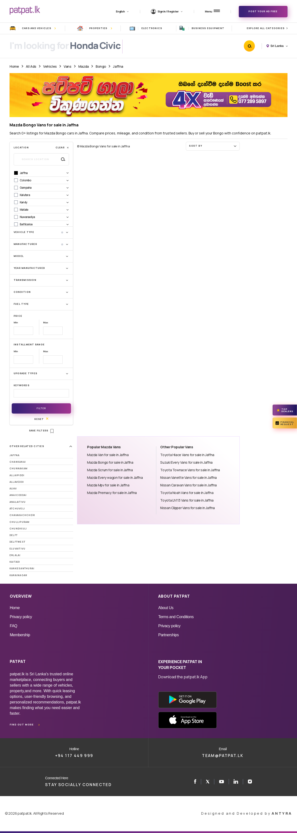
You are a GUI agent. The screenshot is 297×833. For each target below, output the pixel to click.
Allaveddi (17, 481)
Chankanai (18, 461)
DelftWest (17, 541)
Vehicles (50, 66)
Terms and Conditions (176, 617)
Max (45, 322)
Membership (20, 635)
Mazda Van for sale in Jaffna (108, 454)
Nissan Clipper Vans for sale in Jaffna (187, 507)
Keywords (22, 385)
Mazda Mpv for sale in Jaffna (108, 485)
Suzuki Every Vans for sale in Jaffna (186, 462)
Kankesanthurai (22, 568)
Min (16, 322)
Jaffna (118, 66)
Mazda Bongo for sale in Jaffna (110, 462)
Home (14, 66)
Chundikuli (18, 528)
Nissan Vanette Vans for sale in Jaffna (188, 477)
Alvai (13, 488)
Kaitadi (15, 561)
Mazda (83, 66)
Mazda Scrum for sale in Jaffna (110, 470)
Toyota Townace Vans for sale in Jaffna (190, 470)
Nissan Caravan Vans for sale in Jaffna (188, 485)
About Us (165, 608)
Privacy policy (21, 617)
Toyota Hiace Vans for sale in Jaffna (187, 454)
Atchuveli (17, 508)
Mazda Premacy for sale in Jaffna (112, 492)
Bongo (101, 66)
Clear (62, 147)
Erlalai (15, 555)
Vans (67, 66)
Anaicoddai (18, 495)
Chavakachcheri (22, 515)
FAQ (13, 626)
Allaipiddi (17, 475)
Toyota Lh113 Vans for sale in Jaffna (186, 500)
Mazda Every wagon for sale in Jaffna (115, 477)
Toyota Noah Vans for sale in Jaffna (186, 492)
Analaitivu (18, 502)
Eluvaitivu (17, 548)
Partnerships (168, 635)
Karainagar (18, 575)
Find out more (22, 724)
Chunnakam (19, 468)
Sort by (213, 145)
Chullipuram (20, 522)
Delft (14, 535)
